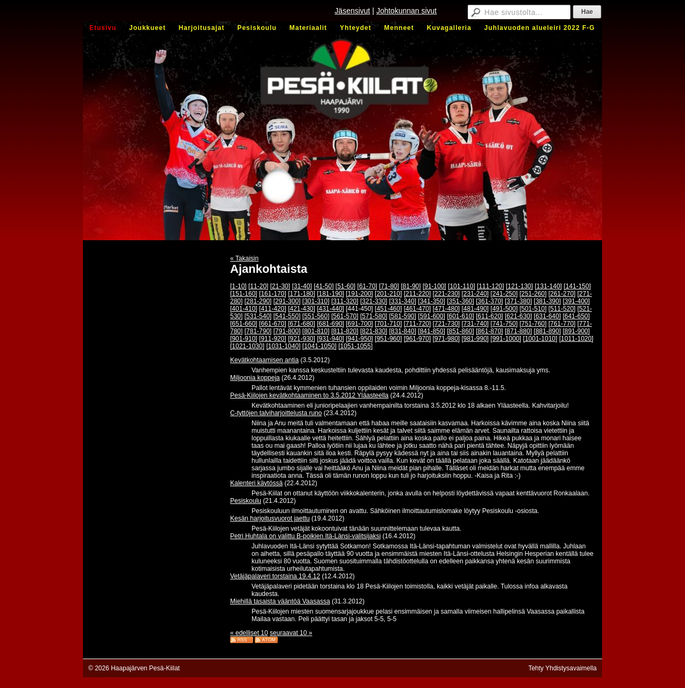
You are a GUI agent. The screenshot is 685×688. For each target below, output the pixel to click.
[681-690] (330, 323)
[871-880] (518, 331)
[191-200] (359, 293)
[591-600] (431, 316)
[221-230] (446, 293)
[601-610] (460, 316)
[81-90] (411, 286)
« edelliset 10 (249, 633)
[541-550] (287, 316)
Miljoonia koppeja (255, 377)
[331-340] (402, 301)
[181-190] (330, 293)
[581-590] (402, 316)
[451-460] (388, 308)
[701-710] (388, 323)
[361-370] (489, 301)
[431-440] (330, 308)
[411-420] (272, 308)
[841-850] (431, 331)
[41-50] (323, 286)
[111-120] (490, 286)
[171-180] (301, 293)
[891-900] (576, 331)
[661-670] (272, 323)
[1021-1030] (247, 346)
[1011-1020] (576, 338)
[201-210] (388, 293)
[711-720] (417, 323)
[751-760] (533, 323)
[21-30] (280, 286)
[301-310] (316, 301)
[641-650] (576, 316)
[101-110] (461, 286)
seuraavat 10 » (291, 633)
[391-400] (576, 301)
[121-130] (519, 286)
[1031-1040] (283, 346)
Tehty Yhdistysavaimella (562, 668)
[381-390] (547, 301)
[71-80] (389, 286)
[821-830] (373, 331)
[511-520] (562, 308)
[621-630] (518, 316)
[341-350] (431, 301)
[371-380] (518, 301)
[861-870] (489, 331)
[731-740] (475, 323)
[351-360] (460, 301)
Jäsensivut (352, 10)
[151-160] (243, 293)
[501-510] (533, 308)
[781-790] (258, 331)
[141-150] (577, 286)
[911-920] (272, 338)
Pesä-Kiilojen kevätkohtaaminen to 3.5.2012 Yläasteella (309, 395)
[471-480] (446, 308)
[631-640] (547, 316)
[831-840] (402, 331)
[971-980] (446, 338)
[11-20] (258, 286)
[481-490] (475, 308)
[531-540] (258, 316)
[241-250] (504, 293)
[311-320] (345, 301)
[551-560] (316, 316)
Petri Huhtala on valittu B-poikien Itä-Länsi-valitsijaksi (305, 536)
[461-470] (417, 308)
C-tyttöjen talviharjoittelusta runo (276, 413)
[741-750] (504, 323)
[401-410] (243, 308)
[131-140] (548, 286)
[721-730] (446, 323)
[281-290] (258, 301)
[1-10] (238, 286)
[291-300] (287, 301)
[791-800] (287, 331)
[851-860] (460, 331)
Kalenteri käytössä (256, 483)
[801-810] (316, 331)
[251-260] (533, 293)
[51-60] (345, 286)
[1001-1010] (540, 338)
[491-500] (504, 308)
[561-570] (345, 316)
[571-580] (373, 316)
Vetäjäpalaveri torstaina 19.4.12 (275, 576)
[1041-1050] (319, 346)
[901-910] (243, 338)
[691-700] (359, 323)
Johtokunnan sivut (406, 10)
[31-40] (301, 286)
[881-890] (547, 331)
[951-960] (388, 338)
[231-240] (475, 293)
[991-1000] (506, 338)
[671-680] (301, 323)
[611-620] (489, 316)
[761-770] (562, 323)
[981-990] (475, 338)
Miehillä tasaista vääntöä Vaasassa (280, 601)
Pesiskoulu (245, 500)
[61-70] (367, 286)
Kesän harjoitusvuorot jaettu (270, 518)
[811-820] (345, 331)
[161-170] (272, 293)
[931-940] (330, 338)
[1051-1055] (355, 346)
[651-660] (243, 323)
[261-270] (562, 293)
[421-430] (301, 308)
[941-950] (359, 338)
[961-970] (417, 338)
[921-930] (301, 338)
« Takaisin (244, 258)
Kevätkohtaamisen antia (264, 360)
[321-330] (373, 301)
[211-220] (417, 293)
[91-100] (434, 286)
